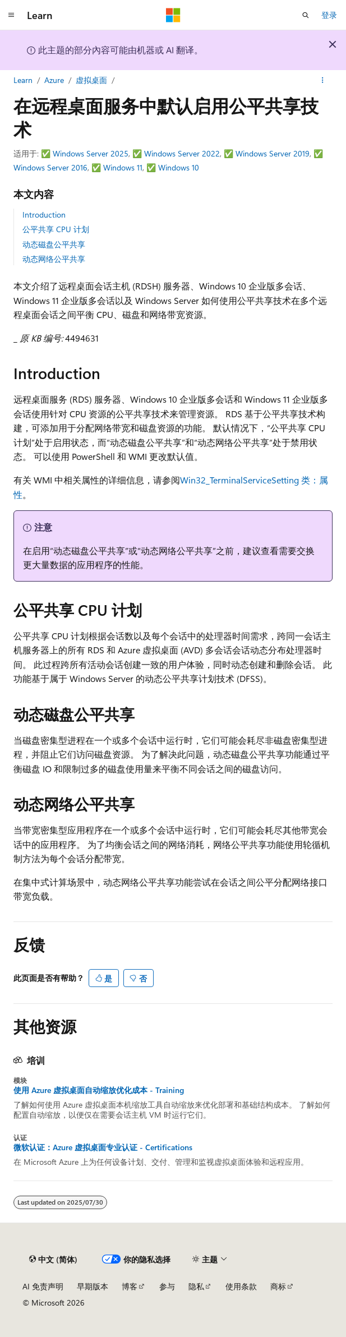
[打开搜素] (305, 15)
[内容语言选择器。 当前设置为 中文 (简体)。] (53, 1259)
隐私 (196, 1286)
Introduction (44, 214)
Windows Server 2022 (182, 153)
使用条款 (241, 1286)
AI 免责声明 (42, 1286)
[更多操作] (323, 80)
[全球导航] (11, 15)
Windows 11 (122, 167)
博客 (129, 1286)
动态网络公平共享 (53, 258)
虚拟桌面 (91, 80)
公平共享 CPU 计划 (55, 229)
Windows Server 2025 (90, 153)
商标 (278, 1286)
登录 (329, 15)
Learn (23, 80)
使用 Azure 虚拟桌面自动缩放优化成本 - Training (98, 1090)
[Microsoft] (173, 15)
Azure (54, 80)
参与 (167, 1286)
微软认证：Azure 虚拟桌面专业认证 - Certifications (102, 1147)
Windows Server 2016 (50, 167)
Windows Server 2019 (273, 153)
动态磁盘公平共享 (53, 244)
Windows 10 (178, 167)
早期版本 (92, 1286)
